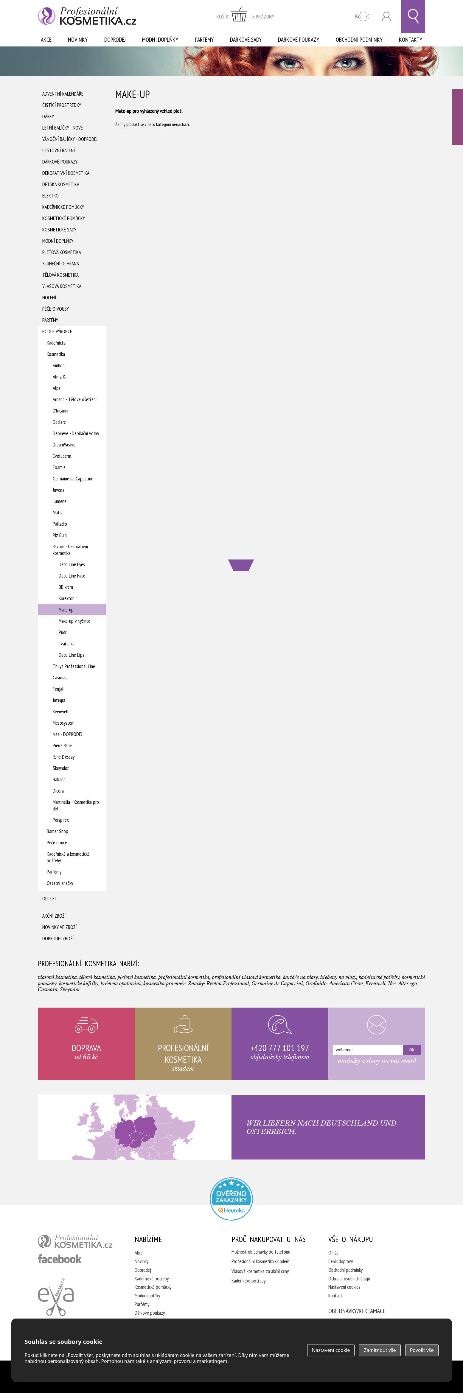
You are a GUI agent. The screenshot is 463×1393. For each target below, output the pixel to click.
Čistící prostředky (61, 105)
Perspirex (61, 820)
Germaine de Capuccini (72, 478)
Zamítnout (380, 1350)
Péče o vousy (55, 309)
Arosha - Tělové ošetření (75, 399)
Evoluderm (62, 456)
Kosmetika (56, 354)
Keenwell (61, 711)
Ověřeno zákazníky (457, 117)
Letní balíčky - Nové (62, 127)
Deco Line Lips (71, 655)
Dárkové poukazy (298, 39)
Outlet (49, 898)
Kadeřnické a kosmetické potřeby (68, 857)
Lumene (59, 501)
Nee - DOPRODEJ (67, 734)
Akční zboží (54, 916)
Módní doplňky (160, 39)
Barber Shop (57, 831)
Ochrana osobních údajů (349, 1278)
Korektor (66, 598)
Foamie (59, 467)
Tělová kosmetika (60, 275)
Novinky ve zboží (59, 927)
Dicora (58, 790)
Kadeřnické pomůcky (63, 207)
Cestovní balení (58, 150)
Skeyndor (61, 768)
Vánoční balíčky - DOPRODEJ (69, 139)
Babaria (59, 779)
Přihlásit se (386, 16)
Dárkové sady (246, 39)
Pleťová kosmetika (61, 252)
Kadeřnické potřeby (152, 1278)
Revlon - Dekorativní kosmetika (70, 549)
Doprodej (115, 39)
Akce (46, 39)
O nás (333, 1252)
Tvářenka (66, 643)
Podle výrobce (57, 331)
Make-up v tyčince (74, 621)
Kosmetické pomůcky (63, 218)
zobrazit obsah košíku (245, 16)
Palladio (60, 524)
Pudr (62, 632)
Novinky (78, 39)
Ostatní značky (60, 883)
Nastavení (331, 1350)
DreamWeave (64, 444)
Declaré (59, 422)
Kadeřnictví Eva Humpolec (56, 1297)
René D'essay (63, 757)
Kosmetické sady (59, 229)
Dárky (48, 116)
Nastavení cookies (344, 1287)
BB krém (66, 587)
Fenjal (58, 689)
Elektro (50, 195)
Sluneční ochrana (60, 263)
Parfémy (204, 39)
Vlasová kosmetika (61, 286)
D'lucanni (60, 410)
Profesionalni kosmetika (231, 1199)
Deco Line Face (72, 575)
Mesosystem (63, 723)
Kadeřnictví (56, 343)
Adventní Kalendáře (62, 94)
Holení (49, 297)
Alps (56, 388)
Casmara (60, 677)
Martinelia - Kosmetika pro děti (76, 805)
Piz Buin (60, 535)
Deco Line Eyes (72, 564)
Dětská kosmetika (60, 184)
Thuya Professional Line (74, 666)
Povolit (422, 1350)
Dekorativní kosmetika (65, 173)
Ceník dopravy (340, 1261)
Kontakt (335, 1295)
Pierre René (62, 745)
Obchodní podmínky (359, 39)
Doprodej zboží (58, 938)
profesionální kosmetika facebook (60, 1258)
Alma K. (59, 376)
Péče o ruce (57, 842)
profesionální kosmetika (75, 1241)
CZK (362, 16)
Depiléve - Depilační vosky (76, 433)
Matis (57, 512)
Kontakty (410, 39)
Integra (59, 700)
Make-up (66, 609)
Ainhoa (59, 365)
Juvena (58, 490)
